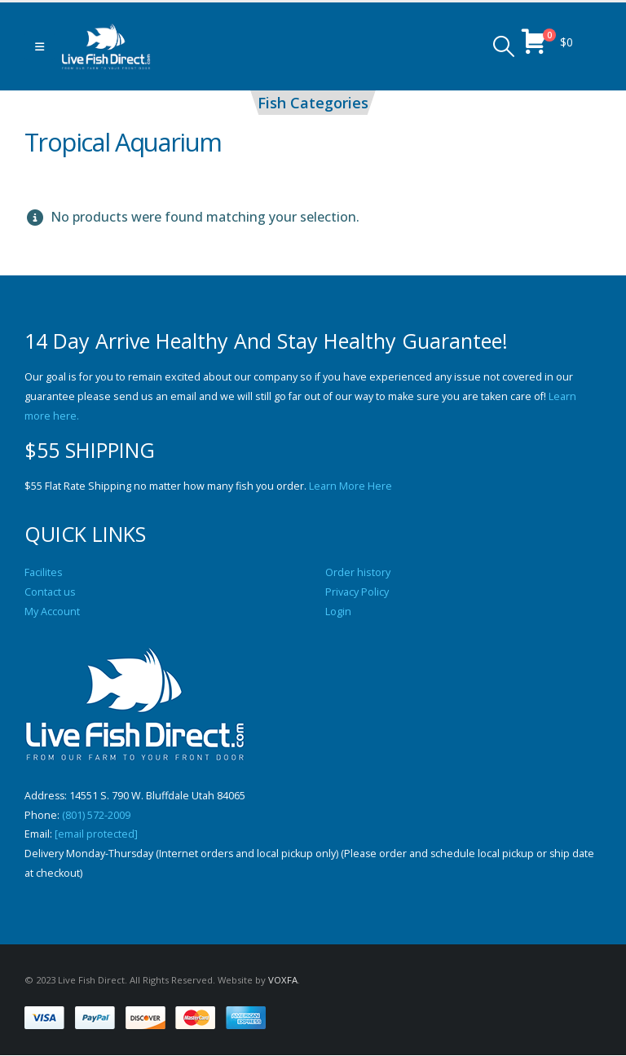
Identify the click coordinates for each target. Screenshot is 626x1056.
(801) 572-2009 (96, 815)
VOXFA (283, 981)
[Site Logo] (106, 46)
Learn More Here (350, 486)
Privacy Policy (357, 592)
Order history (357, 572)
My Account (52, 611)
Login (338, 611)
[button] (39, 46)
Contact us (50, 592)
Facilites (43, 572)
